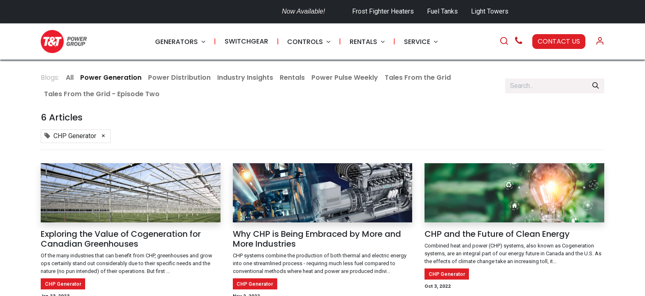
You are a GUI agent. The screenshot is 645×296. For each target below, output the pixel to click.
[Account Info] (599, 41)
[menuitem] (180, 41)
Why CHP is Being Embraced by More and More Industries (317, 239)
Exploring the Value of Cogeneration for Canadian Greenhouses (121, 239)
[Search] (503, 41)
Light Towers (489, 11)
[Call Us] (518, 42)
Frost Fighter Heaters (383, 11)
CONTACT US (559, 41)
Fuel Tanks (443, 11)
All (70, 77)
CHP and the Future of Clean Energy (497, 234)
